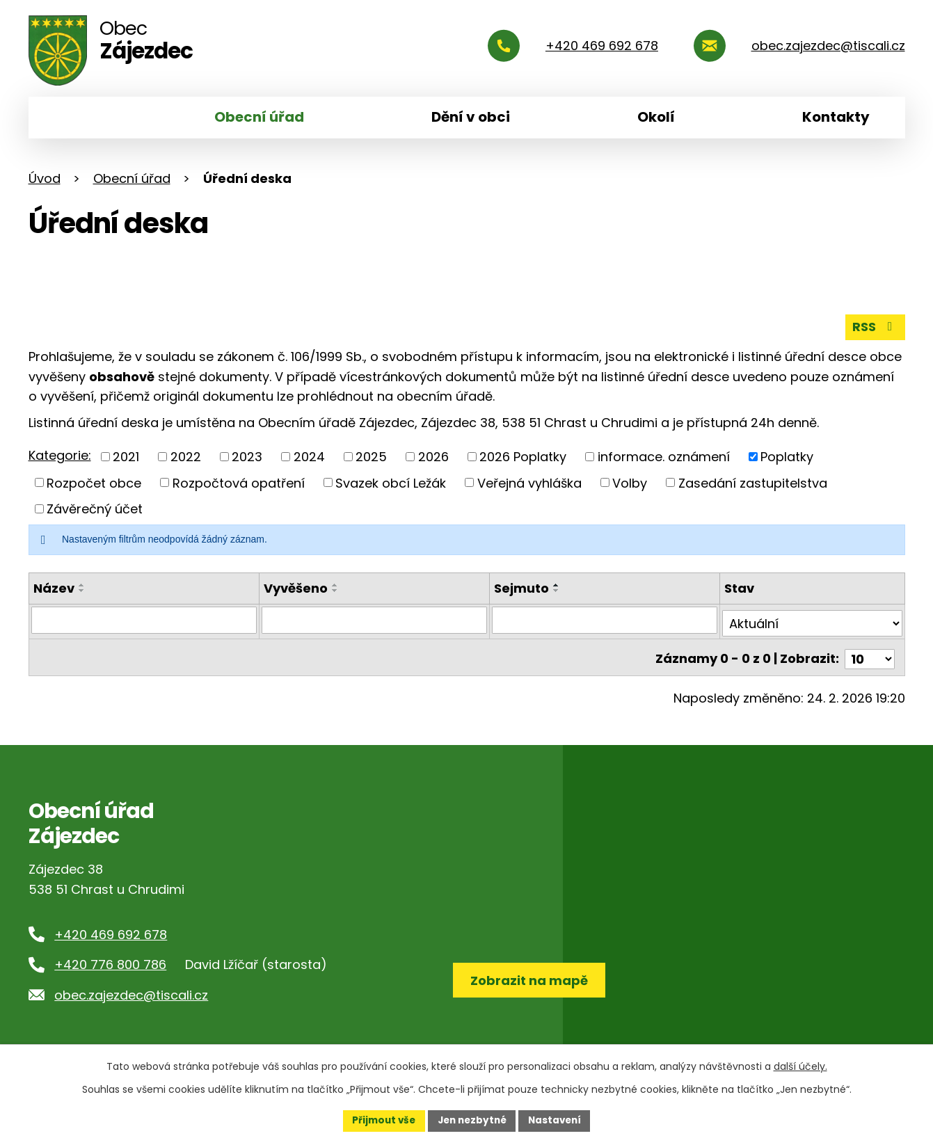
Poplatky (786, 456)
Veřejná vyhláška (529, 481)
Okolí (656, 117)
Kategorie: (60, 454)
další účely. (800, 1066)
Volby (629, 481)
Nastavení (559, 1120)
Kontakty (836, 117)
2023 (247, 456)
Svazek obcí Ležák (390, 481)
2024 (309, 456)
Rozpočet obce (94, 481)
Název (53, 587)
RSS (875, 326)
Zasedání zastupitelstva (752, 481)
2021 (126, 456)
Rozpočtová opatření (239, 481)
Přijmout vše (380, 1120)
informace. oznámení (664, 456)
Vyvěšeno (296, 587)
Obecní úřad (259, 117)
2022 (185, 456)
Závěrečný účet (95, 508)
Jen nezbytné (472, 1120)
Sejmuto (521, 587)
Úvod (75, 117)
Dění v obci (470, 117)
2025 (371, 456)
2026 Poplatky (522, 456)
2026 (433, 456)
